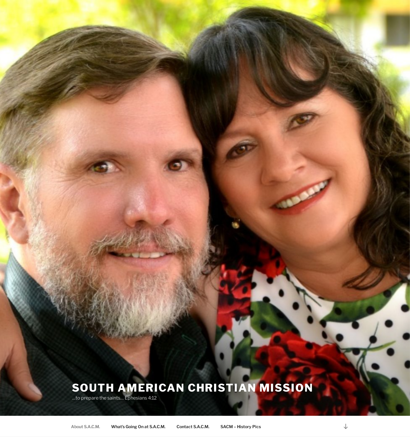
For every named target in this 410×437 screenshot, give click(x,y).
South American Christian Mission (192, 387)
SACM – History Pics (240, 426)
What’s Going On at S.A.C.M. (138, 426)
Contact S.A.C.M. (193, 426)
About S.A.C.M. (85, 426)
